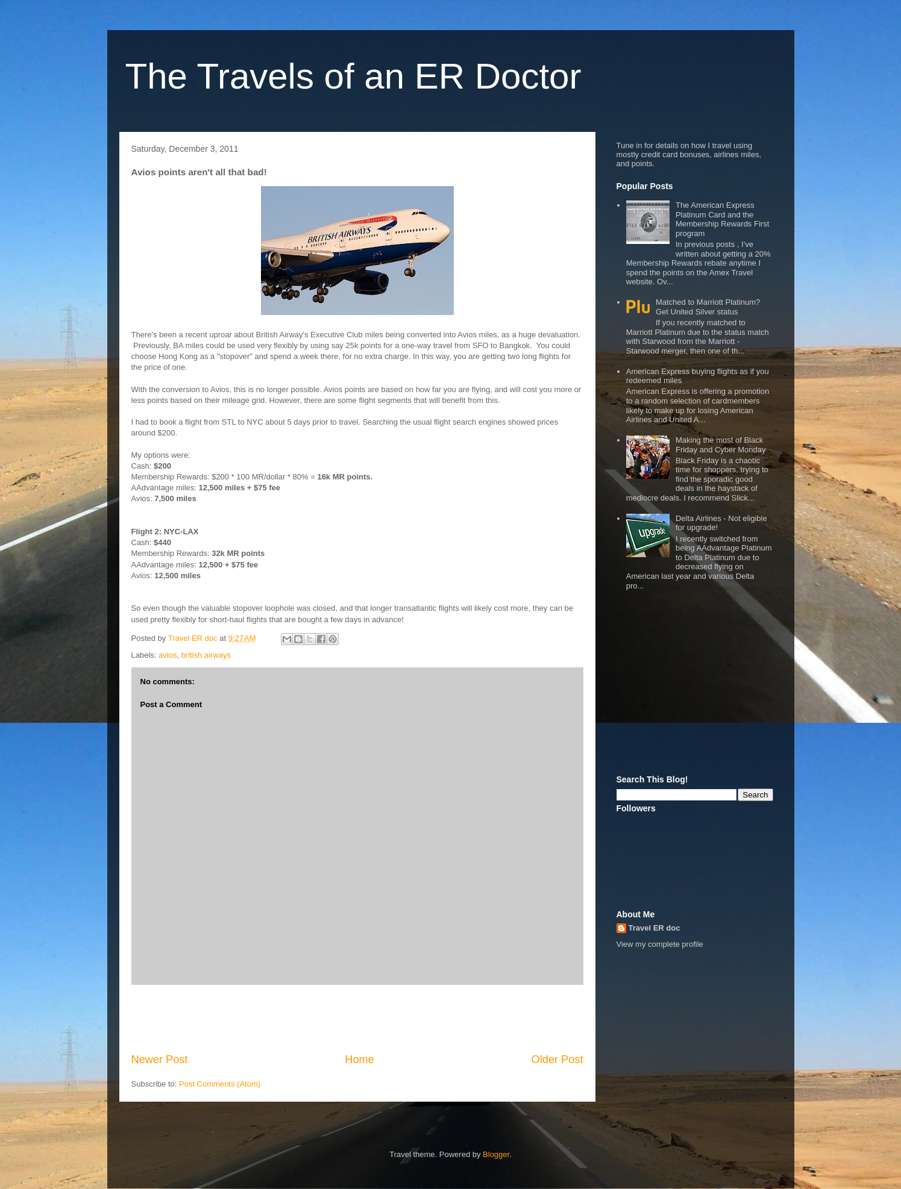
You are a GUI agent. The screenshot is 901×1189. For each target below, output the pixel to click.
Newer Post (159, 1059)
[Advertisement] (357, 1018)
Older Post (557, 1059)
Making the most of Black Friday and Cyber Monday (721, 444)
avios (168, 655)
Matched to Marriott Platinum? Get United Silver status (708, 307)
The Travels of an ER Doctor (353, 76)
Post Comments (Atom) (219, 1083)
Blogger (496, 1154)
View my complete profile (660, 944)
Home (359, 1059)
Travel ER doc (654, 927)
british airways (206, 655)
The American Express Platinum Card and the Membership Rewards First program (722, 219)
